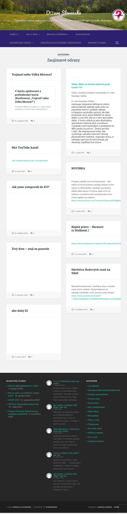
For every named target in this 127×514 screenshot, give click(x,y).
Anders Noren (105, 508)
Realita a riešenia (57, 35)
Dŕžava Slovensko (64, 13)
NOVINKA (78, 169)
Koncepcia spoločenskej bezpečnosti (61, 44)
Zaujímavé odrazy (96, 445)
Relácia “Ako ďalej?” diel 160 (66, 476)
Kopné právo (94, 406)
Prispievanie (93, 428)
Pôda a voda (94, 423)
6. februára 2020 (21, 296)
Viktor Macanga (60, 430)
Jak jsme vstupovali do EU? (30, 188)
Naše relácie (83, 35)
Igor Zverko (58, 406)
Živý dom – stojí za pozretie (30, 250)
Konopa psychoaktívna (98, 398)
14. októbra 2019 (81, 311)
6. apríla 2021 (79, 212)
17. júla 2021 (79, 154)
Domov (13, 35)
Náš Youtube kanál (96, 411)
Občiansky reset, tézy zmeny (65, 383)
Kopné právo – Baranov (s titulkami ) (87, 229)
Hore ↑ (117, 508)
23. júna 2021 (20, 172)
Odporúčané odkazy (21, 44)
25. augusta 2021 (21, 133)
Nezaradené (93, 419)
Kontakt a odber (97, 44)
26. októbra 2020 (21, 234)
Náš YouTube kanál (25, 148)
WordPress (51, 508)
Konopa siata (94, 402)
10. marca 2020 (80, 255)
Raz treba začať (95, 432)
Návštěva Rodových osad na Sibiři (90, 272)
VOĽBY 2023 (14, 401)
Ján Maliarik (93, 387)
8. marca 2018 (20, 358)
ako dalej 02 (20, 312)
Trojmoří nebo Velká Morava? (32, 75)
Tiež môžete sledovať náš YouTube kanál (31, 161)
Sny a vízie (32, 35)
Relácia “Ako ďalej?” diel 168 (66, 407)
